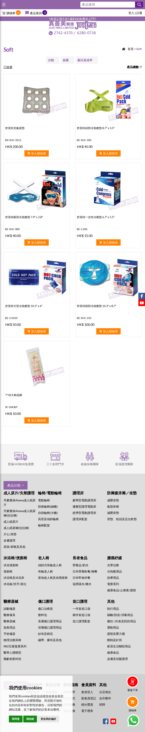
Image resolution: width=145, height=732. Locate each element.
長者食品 (80, 558)
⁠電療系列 (113, 584)
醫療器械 (11, 601)
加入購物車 (38, 153)
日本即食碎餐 (81, 577)
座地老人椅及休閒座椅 (53, 577)
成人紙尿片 (11, 521)
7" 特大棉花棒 (13, 395)
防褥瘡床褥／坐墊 (122, 493)
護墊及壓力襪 (116, 633)
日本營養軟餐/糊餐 (85, 571)
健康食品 (113, 652)
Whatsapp (133, 720)
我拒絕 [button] (30, 718)
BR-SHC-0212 (13, 140)
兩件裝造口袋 (81, 615)
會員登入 (87, 692)
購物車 (10, 13)
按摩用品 (113, 577)
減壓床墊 (113, 512)
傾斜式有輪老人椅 (50, 565)
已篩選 (8, 67)
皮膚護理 (9, 540)
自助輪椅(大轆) (48, 512)
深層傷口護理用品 (50, 627)
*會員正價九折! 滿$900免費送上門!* (72, 18)
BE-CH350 (11, 318)
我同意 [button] (16, 718)
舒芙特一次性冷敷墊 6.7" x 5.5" (96, 217)
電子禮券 (87, 710)
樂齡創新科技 (12, 658)
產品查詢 (36, 13)
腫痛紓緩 (114, 558)
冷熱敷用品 (114, 571)
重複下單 (132, 690)
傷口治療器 (45, 608)
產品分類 (14, 485)
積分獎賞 (87, 704)
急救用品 (9, 627)
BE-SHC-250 (84, 318)
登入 (131, 13)
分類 (51, 60)
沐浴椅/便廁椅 (15, 558)
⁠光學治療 (113, 565)
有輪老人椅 (45, 571)
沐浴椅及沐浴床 (14, 577)
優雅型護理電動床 (84, 506)
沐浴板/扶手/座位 (15, 584)
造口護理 (80, 601)
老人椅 (43, 558)
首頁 (131, 49)
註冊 (139, 13)
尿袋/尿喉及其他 (14, 546)
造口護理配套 (81, 621)
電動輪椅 (44, 500)
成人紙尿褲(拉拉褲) (16, 528)
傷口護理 (45, 601)
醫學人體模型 (12, 652)
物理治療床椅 (12, 640)
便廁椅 (8, 571)
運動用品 (113, 627)
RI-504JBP (11, 407)
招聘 (102, 704)
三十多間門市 (55, 464)
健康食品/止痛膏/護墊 (121, 590)
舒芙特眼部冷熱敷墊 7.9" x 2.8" (24, 217)
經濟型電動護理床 (84, 512)
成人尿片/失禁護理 (19, 493)
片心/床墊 (10, 534)
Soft (139, 49)
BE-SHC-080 (12, 229)
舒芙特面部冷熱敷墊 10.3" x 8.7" (96, 306)
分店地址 (105, 692)
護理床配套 (80, 519)
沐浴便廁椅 (11, 565)
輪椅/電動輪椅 (50, 493)
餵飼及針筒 (114, 640)
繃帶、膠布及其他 (50, 640)
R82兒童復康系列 (15, 646)
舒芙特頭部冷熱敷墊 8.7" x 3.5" (96, 128)
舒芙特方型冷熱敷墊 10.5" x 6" (23, 306)
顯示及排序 (85, 60)
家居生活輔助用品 (119, 646)
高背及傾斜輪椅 (48, 519)
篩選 (66, 60)
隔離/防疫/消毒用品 (120, 615)
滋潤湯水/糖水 (82, 584)
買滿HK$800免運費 (21, 464)
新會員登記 (88, 698)
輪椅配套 (44, 525)
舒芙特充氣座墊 (15, 128)
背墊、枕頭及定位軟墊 (122, 519)
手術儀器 (9, 633)
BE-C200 (82, 229)
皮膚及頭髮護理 (117, 658)
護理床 (78, 493)
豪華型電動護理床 (84, 500)
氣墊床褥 (113, 506)
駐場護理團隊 (124, 464)
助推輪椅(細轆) (48, 506)
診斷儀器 (9, 608)
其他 (111, 601)
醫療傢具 (9, 615)
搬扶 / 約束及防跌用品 (121, 621)
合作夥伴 (105, 698)
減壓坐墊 (113, 500)
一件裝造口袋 (81, 608)
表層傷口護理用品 (50, 621)
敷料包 (42, 615)
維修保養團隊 (90, 464)
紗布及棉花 (45, 633)
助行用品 (113, 608)
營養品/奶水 (80, 565)
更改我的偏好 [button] (48, 718)
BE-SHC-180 (84, 140)
